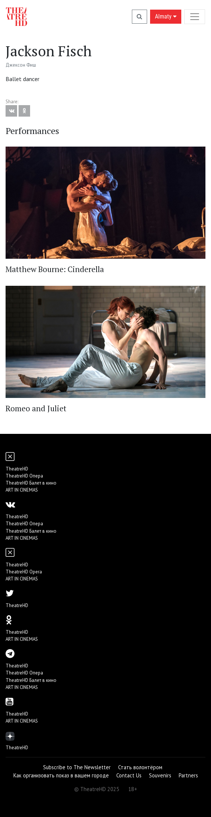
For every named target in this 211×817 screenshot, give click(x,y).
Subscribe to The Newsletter (77, 767)
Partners (188, 775)
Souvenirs (160, 775)
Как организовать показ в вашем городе (61, 775)
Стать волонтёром (140, 767)
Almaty (165, 16)
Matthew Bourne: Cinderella (55, 269)
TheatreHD (17, 469)
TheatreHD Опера (24, 476)
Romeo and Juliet (36, 408)
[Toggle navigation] (194, 16)
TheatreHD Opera (24, 572)
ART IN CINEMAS (22, 490)
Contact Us (129, 775)
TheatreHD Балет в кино (31, 483)
